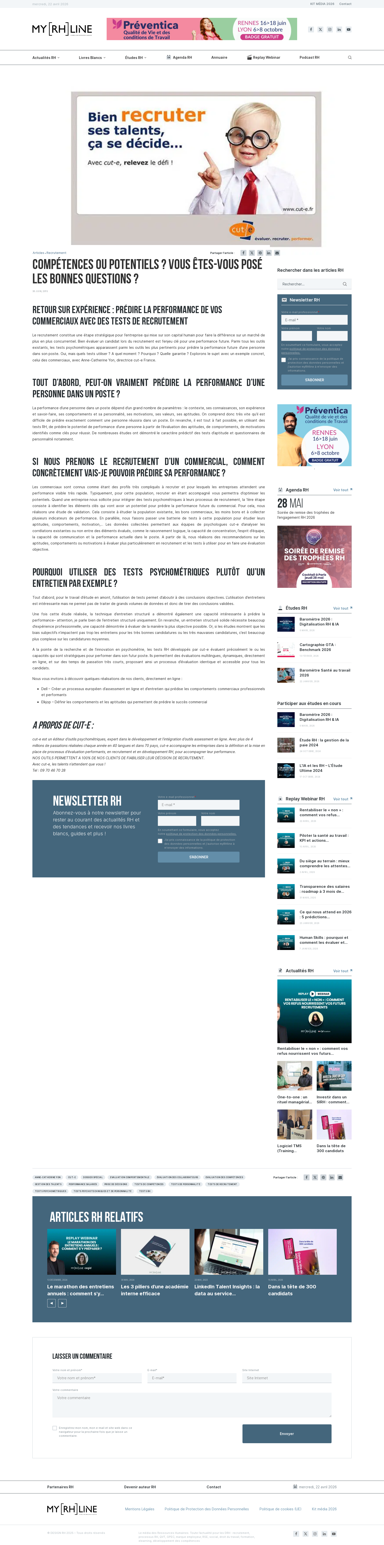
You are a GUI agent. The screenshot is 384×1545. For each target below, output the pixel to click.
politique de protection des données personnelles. (201, 834)
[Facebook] (311, 29)
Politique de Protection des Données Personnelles (207, 1509)
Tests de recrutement (222, 1184)
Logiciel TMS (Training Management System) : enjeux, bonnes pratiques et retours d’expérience (294, 1148)
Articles (38, 253)
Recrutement (56, 253)
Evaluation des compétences (224, 1177)
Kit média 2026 (324, 1509)
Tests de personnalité (185, 1184)
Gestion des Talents (48, 1184)
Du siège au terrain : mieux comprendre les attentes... (325, 863)
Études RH (134, 57)
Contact (345, 4)
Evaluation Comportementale (129, 1177)
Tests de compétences (149, 1184)
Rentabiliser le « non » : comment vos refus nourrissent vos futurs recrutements (312, 1051)
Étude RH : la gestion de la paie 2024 (324, 742)
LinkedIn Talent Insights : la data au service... (227, 1290)
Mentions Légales (139, 1509)
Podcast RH (309, 57)
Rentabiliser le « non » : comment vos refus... (321, 812)
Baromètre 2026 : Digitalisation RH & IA (319, 621)
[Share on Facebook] (243, 253)
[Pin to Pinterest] (260, 253)
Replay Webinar (263, 57)
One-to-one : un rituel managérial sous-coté (293, 1100)
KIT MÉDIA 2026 (322, 4)
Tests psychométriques (50, 1191)
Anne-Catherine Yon (48, 1177)
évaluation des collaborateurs (177, 1177)
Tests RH (145, 1191)
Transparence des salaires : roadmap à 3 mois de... (325, 889)
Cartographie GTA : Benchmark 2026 (318, 647)
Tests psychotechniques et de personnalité (102, 1191)
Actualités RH (44, 57)
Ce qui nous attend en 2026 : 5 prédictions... (326, 914)
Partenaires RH (60, 1487)
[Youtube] (349, 29)
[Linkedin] (339, 29)
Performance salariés (83, 1184)
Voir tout (342, 490)
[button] (51, 1303)
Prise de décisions (115, 1184)
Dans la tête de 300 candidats (331, 1148)
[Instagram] (330, 29)
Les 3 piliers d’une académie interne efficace (155, 1290)
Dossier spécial (93, 1177)
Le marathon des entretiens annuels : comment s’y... (80, 1290)
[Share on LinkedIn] (269, 253)
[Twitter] (320, 29)
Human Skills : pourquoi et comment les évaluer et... (324, 940)
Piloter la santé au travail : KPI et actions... (324, 838)
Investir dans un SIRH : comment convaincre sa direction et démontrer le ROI (333, 1100)
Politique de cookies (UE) (281, 1509)
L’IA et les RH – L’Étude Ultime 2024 (321, 768)
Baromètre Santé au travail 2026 (325, 673)
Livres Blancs (90, 57)
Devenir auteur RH (140, 1487)
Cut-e (72, 1177)
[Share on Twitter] (252, 253)
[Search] (349, 57)
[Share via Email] (277, 253)
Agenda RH (179, 57)
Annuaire (219, 57)
